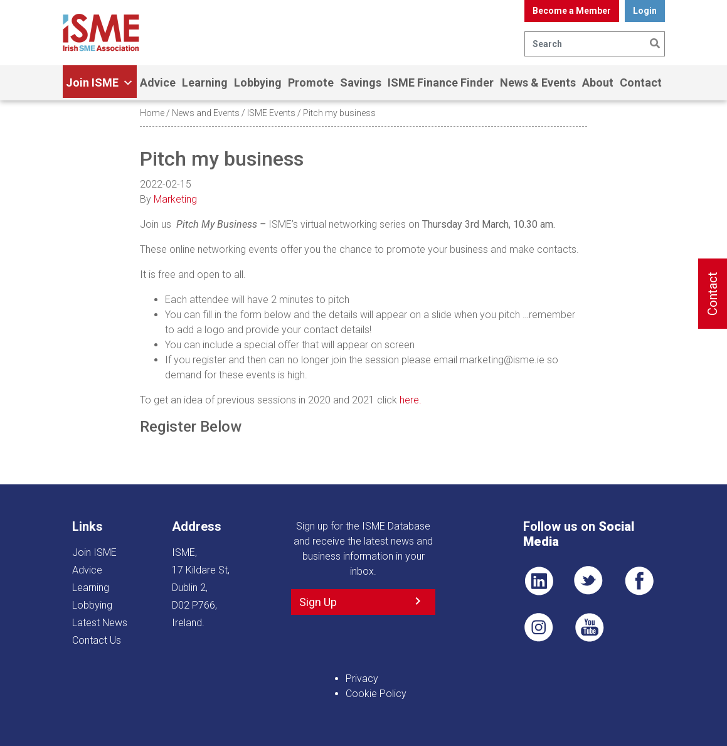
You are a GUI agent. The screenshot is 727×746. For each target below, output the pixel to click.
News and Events (206, 113)
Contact (641, 82)
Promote (311, 82)
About (597, 82)
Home (152, 113)
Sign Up (318, 602)
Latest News (99, 623)
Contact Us (96, 640)
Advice (158, 82)
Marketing (175, 199)
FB (639, 581)
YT (589, 627)
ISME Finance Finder (441, 82)
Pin (539, 627)
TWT (589, 581)
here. (411, 400)
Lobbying (258, 82)
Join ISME (100, 82)
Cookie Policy (376, 694)
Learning (205, 82)
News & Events (538, 82)
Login (645, 11)
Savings (360, 82)
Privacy (362, 679)
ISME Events (271, 113)
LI (539, 581)
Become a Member (572, 11)
